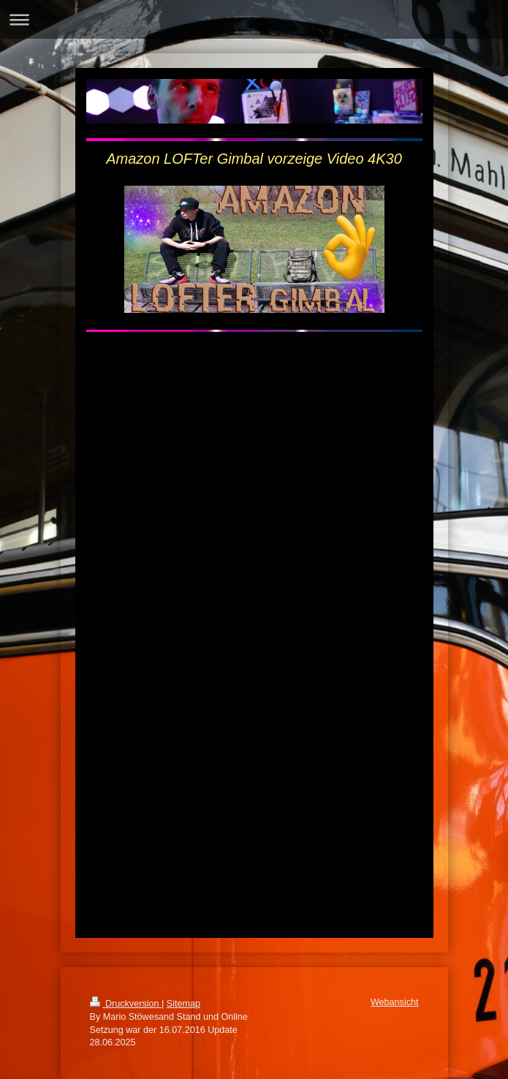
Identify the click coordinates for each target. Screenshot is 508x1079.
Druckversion (126, 1004)
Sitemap (183, 1004)
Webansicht (395, 1002)
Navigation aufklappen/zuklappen (254, 19)
